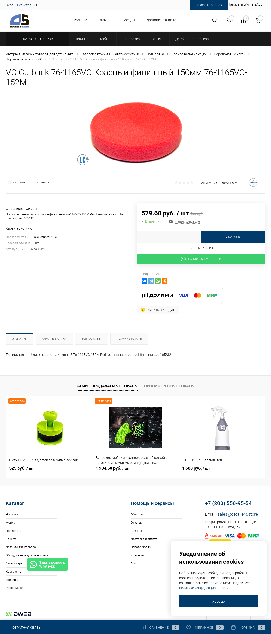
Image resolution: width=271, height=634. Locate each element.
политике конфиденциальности (204, 588)
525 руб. (21, 468)
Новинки (12, 514)
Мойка (10, 522)
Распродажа (15, 588)
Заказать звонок (209, 5)
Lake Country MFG (44, 237)
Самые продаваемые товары (107, 386)
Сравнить (43, 182)
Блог (134, 563)
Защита (11, 539)
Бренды (129, 20)
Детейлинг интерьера (21, 547)
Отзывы (105, 20)
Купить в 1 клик (201, 248)
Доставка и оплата (161, 20)
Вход (9, 5)
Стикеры (12, 579)
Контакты (138, 555)
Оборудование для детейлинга (27, 555)
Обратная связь (23, 627)
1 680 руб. (196, 468)
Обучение (79, 20)
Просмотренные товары (169, 386)
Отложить (19, 182)
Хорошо (218, 601)
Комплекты (14, 571)
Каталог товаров (37, 39)
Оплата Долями (142, 547)
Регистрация (27, 5)
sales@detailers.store (237, 514)
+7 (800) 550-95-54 (228, 503)
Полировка (13, 531)
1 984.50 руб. (113, 468)
